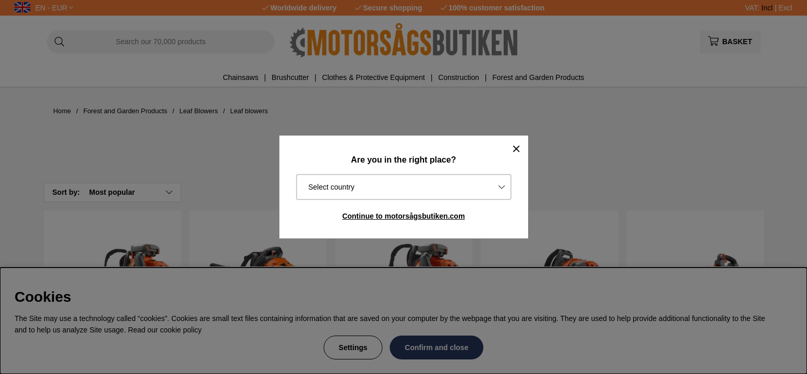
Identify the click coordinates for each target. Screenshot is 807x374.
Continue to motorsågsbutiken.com (403, 216)
